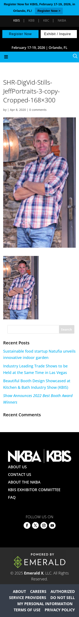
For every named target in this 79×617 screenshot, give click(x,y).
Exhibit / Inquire (57, 34)
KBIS (16, 20)
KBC (46, 20)
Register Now (20, 34)
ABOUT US (17, 466)
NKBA (62, 20)
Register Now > (48, 10)
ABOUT (19, 591)
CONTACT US (19, 474)
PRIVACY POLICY (60, 609)
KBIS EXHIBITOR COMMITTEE (34, 489)
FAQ (12, 497)
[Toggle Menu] (39, 57)
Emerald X (33, 573)
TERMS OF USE (27, 609)
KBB (31, 20)
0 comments (38, 110)
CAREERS (38, 591)
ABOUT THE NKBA (24, 482)
